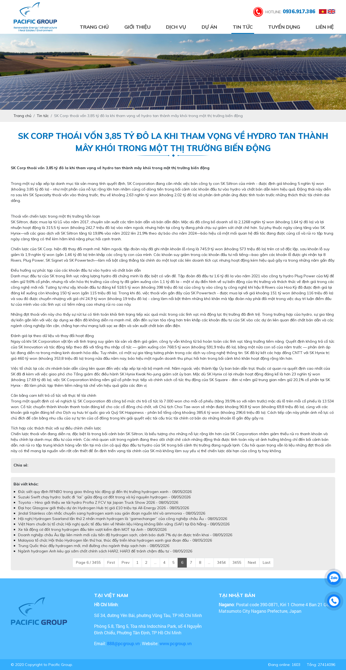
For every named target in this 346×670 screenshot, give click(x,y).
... (155, 562)
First (111, 562)
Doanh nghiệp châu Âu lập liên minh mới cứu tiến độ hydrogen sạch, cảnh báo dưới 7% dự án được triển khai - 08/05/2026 (125, 534)
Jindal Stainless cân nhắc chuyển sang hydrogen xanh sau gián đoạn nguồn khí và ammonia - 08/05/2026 (111, 513)
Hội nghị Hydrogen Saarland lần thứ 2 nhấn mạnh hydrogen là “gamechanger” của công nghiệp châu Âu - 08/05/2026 (122, 518)
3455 (236, 562)
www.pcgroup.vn (176, 643)
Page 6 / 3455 (88, 562)
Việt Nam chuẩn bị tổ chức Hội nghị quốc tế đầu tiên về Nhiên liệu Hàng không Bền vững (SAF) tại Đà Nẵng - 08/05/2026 (123, 524)
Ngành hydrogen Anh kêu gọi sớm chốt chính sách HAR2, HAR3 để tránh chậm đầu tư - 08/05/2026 (105, 551)
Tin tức (243, 27)
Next (252, 562)
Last (266, 562)
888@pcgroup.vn (123, 643)
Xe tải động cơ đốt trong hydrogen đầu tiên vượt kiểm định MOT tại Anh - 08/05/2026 (92, 529)
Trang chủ (94, 27)
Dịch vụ (176, 27)
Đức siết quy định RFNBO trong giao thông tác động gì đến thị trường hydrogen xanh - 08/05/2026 (105, 491)
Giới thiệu (137, 27)
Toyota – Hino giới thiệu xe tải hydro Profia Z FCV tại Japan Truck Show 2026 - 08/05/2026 (98, 502)
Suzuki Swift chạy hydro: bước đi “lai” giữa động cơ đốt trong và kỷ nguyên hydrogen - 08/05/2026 (104, 497)
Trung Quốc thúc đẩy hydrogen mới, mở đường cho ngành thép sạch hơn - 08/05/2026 (93, 545)
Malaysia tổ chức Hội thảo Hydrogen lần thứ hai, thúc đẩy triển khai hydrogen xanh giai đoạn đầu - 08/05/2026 (115, 540)
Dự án (209, 27)
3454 (221, 562)
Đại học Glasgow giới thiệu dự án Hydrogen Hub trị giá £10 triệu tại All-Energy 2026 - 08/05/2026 (103, 507)
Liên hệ (325, 27)
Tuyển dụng (284, 27)
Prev (125, 562)
